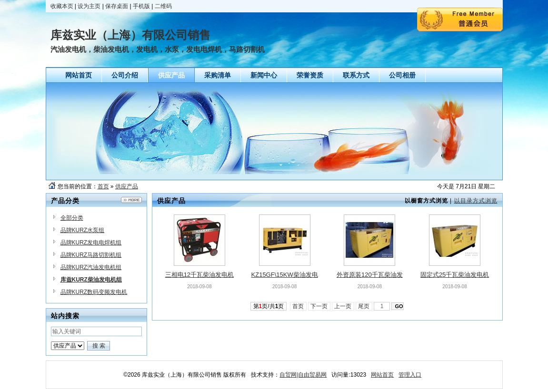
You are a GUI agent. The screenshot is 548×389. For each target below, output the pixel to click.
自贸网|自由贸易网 (303, 374)
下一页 (319, 306)
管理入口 (410, 374)
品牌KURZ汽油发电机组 (91, 267)
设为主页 (89, 6)
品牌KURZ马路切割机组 (91, 255)
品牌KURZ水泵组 (82, 230)
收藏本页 (61, 6)
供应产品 (126, 186)
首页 (103, 186)
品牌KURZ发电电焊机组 (91, 242)
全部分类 (71, 217)
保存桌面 (116, 6)
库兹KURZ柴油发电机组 (91, 279)
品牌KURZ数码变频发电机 (94, 292)
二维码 (163, 6)
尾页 (364, 306)
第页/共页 (268, 306)
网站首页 (382, 374)
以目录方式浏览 (476, 200)
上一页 (343, 306)
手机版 (141, 6)
